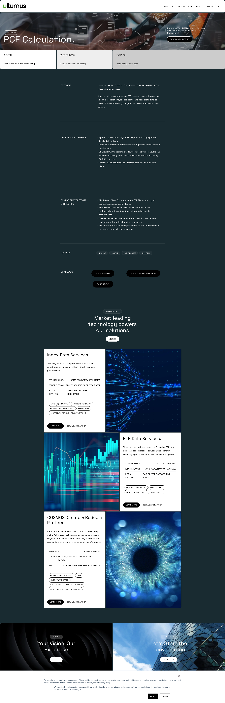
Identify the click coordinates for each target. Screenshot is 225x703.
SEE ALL (56, 660)
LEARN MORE (55, 426)
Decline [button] (165, 696)
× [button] (178, 676)
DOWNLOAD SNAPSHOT (179, 39)
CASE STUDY (103, 284)
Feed (198, 6)
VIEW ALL (112, 339)
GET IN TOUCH (168, 660)
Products (183, 6)
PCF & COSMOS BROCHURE (143, 273)
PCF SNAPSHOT (103, 273)
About (166, 6)
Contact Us (212, 6)
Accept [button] (152, 696)
